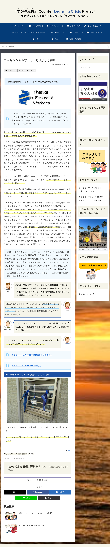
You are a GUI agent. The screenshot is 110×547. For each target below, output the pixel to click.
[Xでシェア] (15, 492)
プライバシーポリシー (88, 294)
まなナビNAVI (9, 454)
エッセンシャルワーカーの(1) (26, 366)
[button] (49, 498)
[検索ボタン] (108, 46)
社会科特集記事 (21, 454)
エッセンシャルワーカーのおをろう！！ (32, 355)
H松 (31, 454)
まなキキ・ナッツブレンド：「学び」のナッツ (91, 189)
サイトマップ (84, 67)
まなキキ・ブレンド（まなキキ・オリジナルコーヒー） (91, 198)
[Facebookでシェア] (38, 492)
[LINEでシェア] (26, 498)
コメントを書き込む (38, 480)
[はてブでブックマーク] (60, 492)
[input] (55, 46)
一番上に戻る (49, 537)
